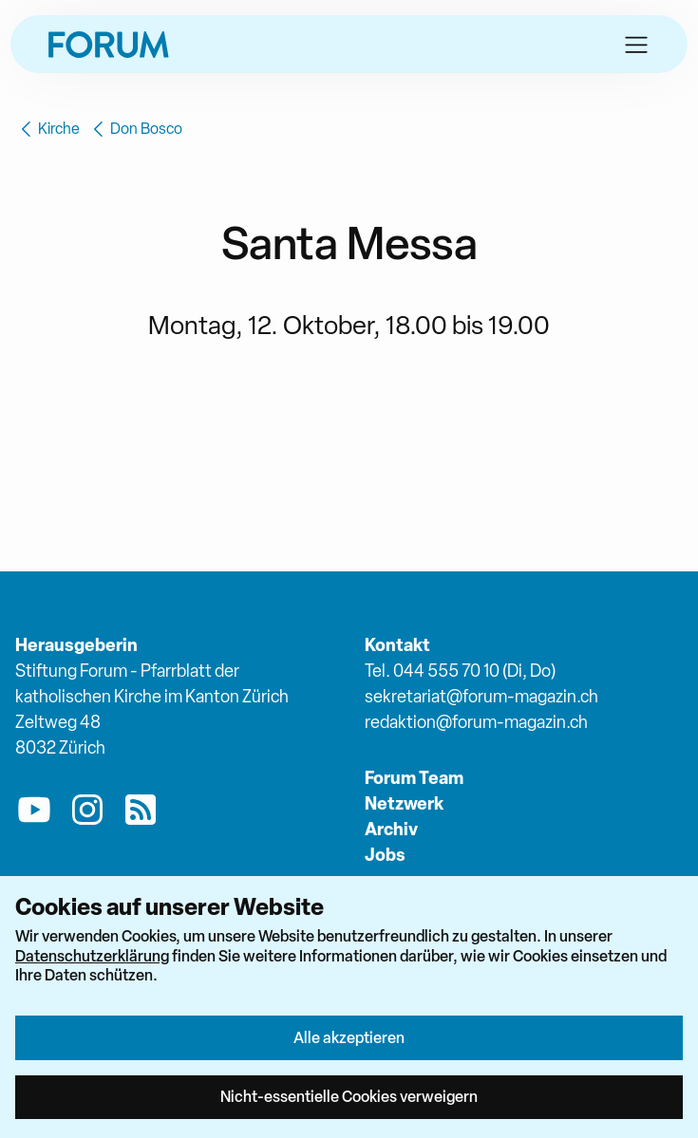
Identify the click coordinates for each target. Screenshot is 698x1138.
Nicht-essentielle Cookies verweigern (349, 1096)
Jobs (385, 855)
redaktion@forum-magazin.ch (476, 722)
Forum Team (414, 778)
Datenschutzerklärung (92, 955)
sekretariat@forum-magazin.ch (481, 696)
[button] (636, 44)
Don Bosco (134, 129)
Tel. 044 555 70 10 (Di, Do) (460, 670)
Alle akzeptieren (349, 1037)
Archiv (391, 829)
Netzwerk (404, 803)
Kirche (47, 129)
